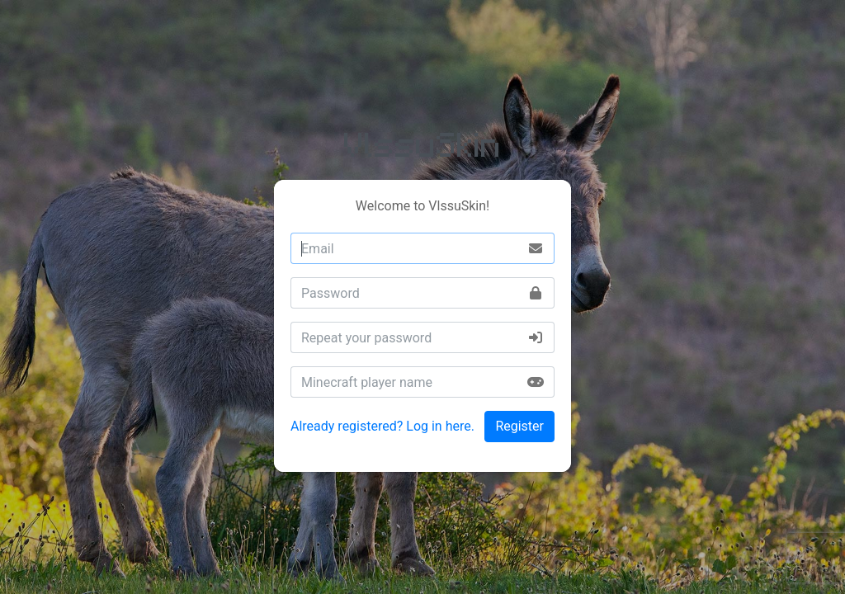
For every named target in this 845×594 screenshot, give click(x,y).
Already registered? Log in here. (382, 426)
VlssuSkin (423, 142)
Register (519, 426)
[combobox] (422, 248)
